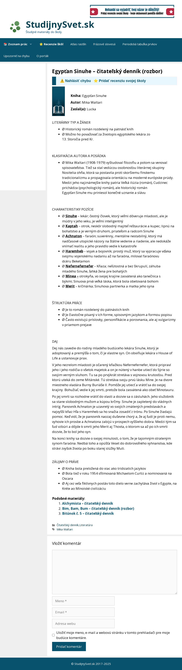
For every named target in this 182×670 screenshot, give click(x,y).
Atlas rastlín (78, 44)
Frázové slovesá (104, 44)
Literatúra (86, 525)
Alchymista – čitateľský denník (87, 503)
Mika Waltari (65, 529)
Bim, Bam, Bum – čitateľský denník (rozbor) (98, 508)
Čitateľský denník (68, 525)
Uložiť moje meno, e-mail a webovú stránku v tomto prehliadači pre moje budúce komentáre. (113, 635)
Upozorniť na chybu (16, 56)
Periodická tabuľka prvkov (139, 44)
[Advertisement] (24, 127)
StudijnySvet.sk (60, 24)
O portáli (42, 56)
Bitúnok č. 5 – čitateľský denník (88, 513)
